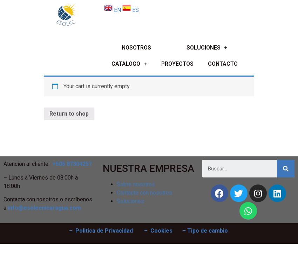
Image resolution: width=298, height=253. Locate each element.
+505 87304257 (72, 164)
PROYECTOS (177, 63)
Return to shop (69, 113)
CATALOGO (129, 64)
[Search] (285, 168)
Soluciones (130, 201)
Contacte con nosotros (144, 192)
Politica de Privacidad (104, 230)
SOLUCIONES (207, 47)
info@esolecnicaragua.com (44, 208)
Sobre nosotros (136, 184)
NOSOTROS (136, 47)
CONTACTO (223, 63)
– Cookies (158, 230)
